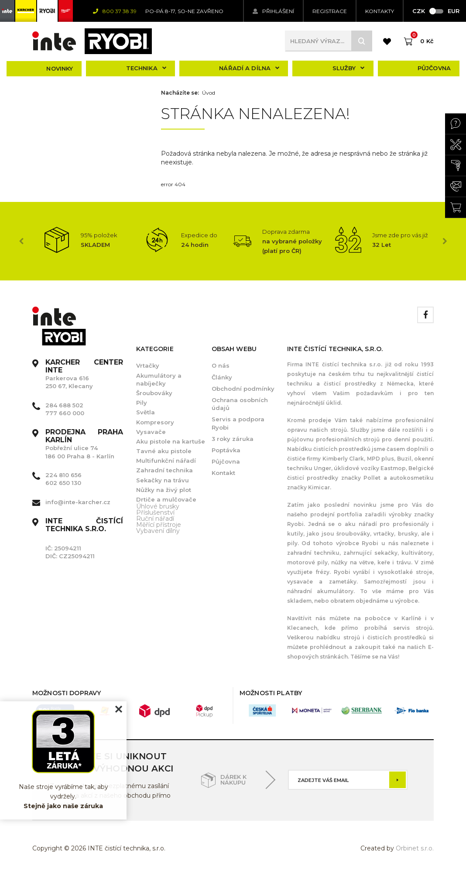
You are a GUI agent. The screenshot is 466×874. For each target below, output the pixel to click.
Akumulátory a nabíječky (159, 379)
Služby (348, 68)
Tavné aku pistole (164, 450)
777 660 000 (64, 413)
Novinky (59, 68)
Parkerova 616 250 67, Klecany (84, 374)
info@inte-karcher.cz (77, 501)
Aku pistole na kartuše (170, 441)
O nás (221, 365)
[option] (82, 240)
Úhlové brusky (157, 506)
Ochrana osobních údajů (240, 403)
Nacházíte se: (180, 93)
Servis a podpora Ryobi (238, 423)
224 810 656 (63, 474)
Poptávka (226, 450)
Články (222, 377)
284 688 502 (64, 405)
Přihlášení (273, 11)
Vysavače (151, 431)
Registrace (329, 11)
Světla (145, 412)
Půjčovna (434, 68)
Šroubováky (154, 392)
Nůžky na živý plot (163, 489)
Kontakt (223, 472)
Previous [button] (21, 241)
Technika (146, 68)
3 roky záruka (233, 438)
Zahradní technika (164, 470)
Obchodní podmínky (243, 388)
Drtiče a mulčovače (166, 499)
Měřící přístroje (158, 525)
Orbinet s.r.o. (415, 848)
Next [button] (445, 241)
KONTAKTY (379, 11)
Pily (141, 402)
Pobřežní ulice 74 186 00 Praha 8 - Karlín (84, 444)
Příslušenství (155, 512)
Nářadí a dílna (249, 68)
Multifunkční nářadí (166, 460)
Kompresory (155, 422)
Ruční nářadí (155, 518)
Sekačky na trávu (162, 480)
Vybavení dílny (158, 531)
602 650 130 (63, 482)
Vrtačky (147, 365)
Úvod (208, 93)
